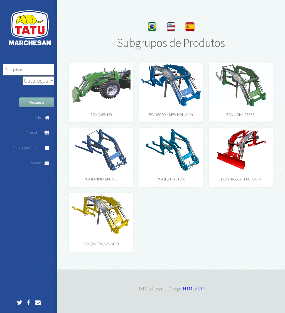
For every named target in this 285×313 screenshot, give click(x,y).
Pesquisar (36, 102)
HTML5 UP (193, 289)
